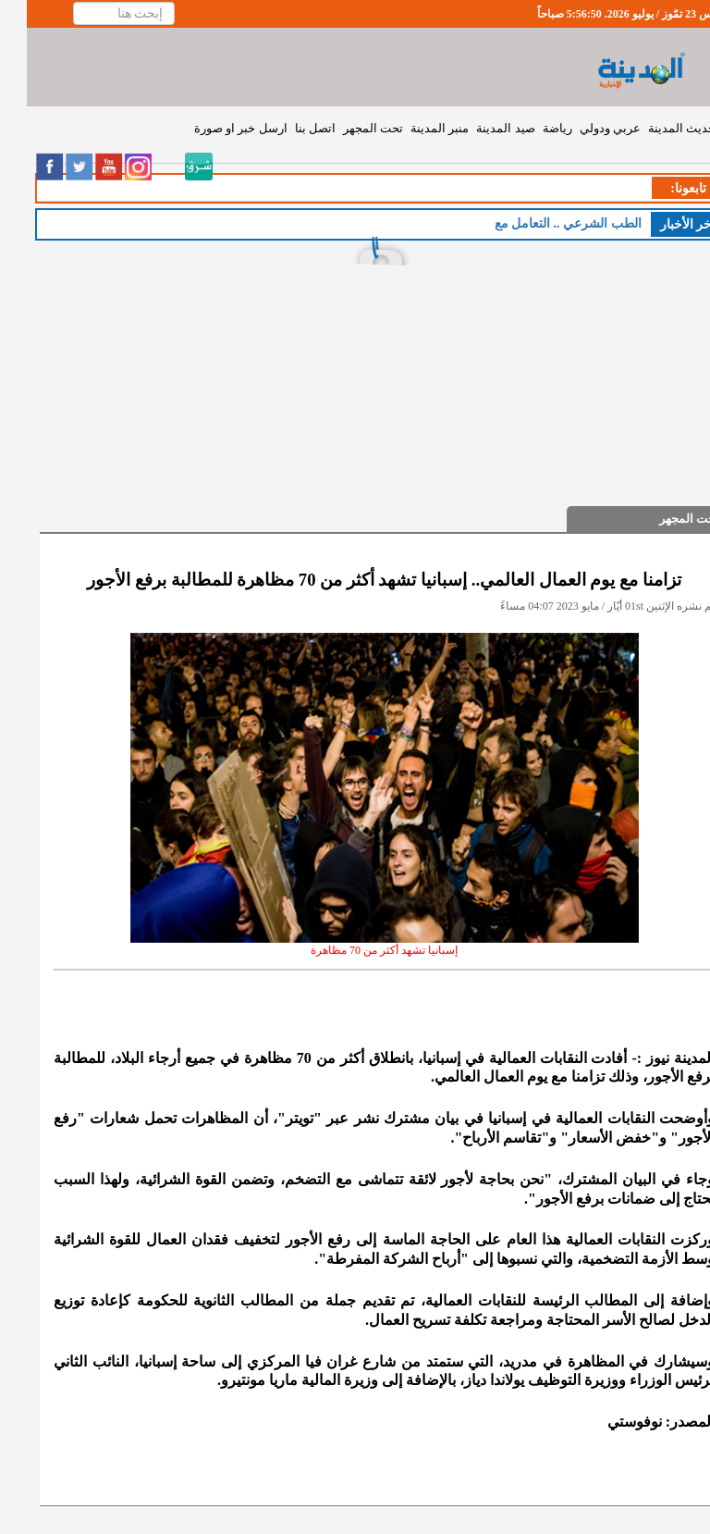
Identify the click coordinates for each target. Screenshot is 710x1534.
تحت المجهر (346, 128)
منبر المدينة (413, 128)
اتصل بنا (288, 128)
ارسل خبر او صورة (214, 128)
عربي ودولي (583, 128)
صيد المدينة (478, 128)
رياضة (530, 128)
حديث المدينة (655, 128)
